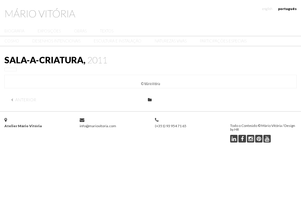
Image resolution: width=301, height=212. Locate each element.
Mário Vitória (39, 13)
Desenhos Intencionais (56, 41)
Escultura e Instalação (117, 41)
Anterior (23, 99)
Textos (106, 31)
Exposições (49, 31)
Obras (80, 31)
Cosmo (11, 41)
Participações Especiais (223, 41)
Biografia (14, 31)
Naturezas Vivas (171, 41)
